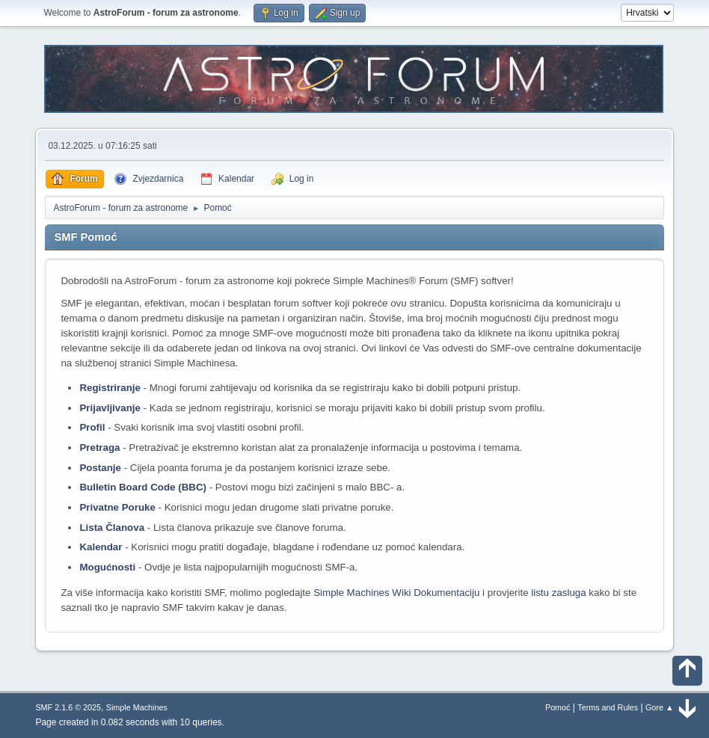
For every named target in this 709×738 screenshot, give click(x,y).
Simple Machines (137, 707)
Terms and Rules (607, 707)
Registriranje (109, 387)
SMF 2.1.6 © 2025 (68, 707)
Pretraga (99, 447)
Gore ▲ (659, 707)
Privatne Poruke (117, 507)
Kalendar (100, 547)
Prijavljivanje (110, 407)
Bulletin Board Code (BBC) (142, 487)
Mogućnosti (107, 567)
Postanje (100, 467)
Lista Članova (111, 527)
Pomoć (558, 707)
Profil (92, 427)
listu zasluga (558, 592)
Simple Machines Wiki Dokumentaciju (396, 592)
